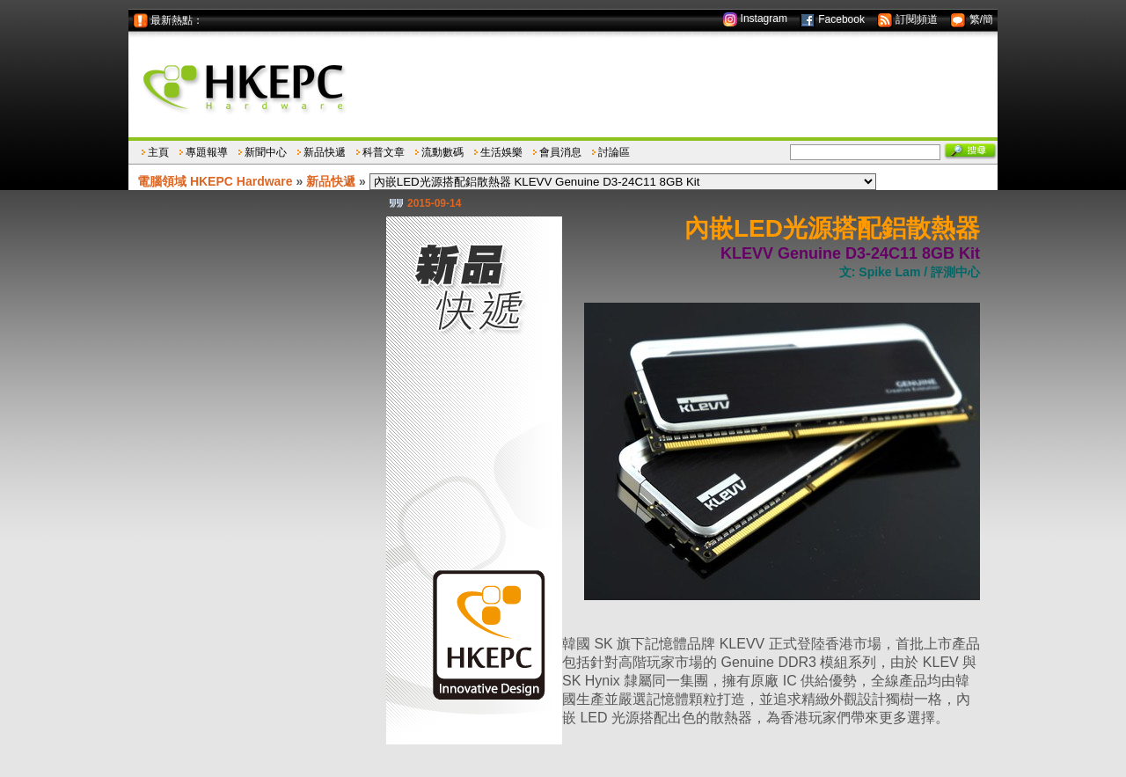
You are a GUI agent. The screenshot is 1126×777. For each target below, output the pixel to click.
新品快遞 (324, 152)
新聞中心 (266, 152)
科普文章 (383, 152)
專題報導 (207, 152)
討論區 (614, 152)
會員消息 (560, 152)
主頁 (158, 152)
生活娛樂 (501, 152)
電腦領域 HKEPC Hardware (215, 181)
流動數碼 (442, 152)
